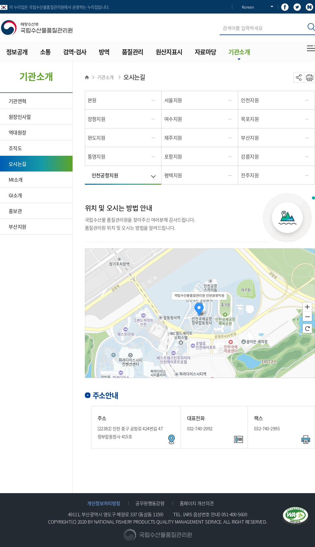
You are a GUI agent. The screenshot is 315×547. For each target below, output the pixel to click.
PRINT (309, 77)
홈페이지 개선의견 (197, 503)
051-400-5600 (234, 514)
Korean (248, 7)
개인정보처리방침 (103, 503)
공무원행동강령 (149, 503)
